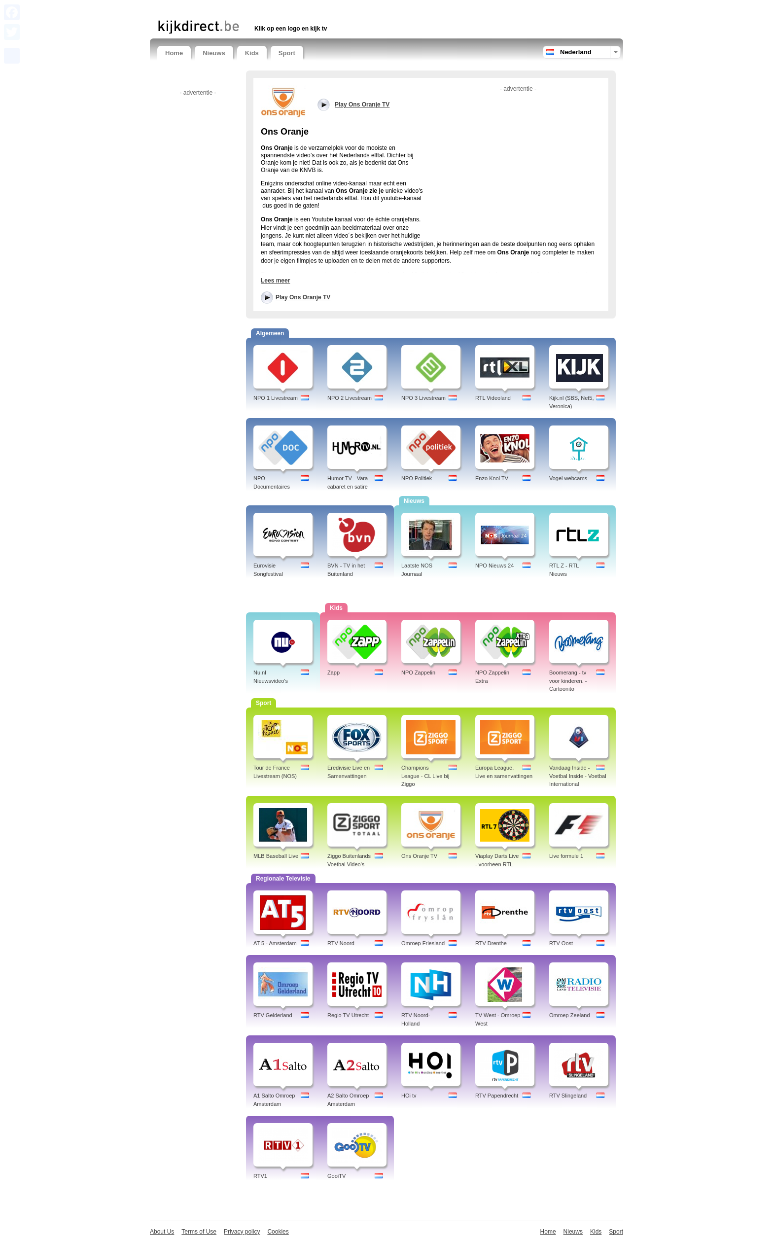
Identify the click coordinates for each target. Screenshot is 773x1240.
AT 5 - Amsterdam (275, 943)
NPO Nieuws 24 (494, 565)
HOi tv (409, 1095)
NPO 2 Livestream (349, 398)
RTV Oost (561, 943)
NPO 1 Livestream (275, 398)
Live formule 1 (566, 856)
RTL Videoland (493, 398)
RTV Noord (340, 943)
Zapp (333, 672)
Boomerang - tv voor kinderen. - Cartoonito (568, 681)
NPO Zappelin (418, 672)
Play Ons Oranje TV (303, 297)
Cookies (277, 1231)
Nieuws (214, 53)
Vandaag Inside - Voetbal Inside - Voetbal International (577, 776)
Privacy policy (242, 1231)
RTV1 (260, 1176)
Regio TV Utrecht (348, 1015)
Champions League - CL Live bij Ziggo (425, 776)
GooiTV (336, 1176)
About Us (162, 1231)
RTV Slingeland (568, 1095)
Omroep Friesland (423, 943)
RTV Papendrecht (496, 1095)
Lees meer (275, 280)
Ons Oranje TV (419, 856)
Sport (287, 53)
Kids (252, 53)
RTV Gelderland (272, 1015)
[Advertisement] (272, 8)
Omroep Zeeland (569, 1015)
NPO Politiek (416, 478)
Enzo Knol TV (491, 478)
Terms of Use (198, 1231)
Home (174, 53)
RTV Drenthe (491, 943)
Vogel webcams (568, 478)
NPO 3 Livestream (423, 398)
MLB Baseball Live (275, 856)
